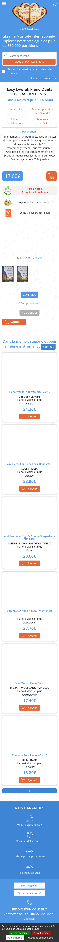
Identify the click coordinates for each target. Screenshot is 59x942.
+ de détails (29, 312)
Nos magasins (29, 885)
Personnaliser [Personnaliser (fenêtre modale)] (15, 937)
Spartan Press (16, 123)
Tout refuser (41, 933)
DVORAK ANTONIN (29, 94)
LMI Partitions (29, 29)
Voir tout (48, 346)
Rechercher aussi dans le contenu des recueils (29, 71)
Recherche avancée (41, 78)
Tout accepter (19, 933)
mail (32, 918)
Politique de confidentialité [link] (39, 937)
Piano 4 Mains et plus (21, 100)
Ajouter (51, 176)
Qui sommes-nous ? (29, 893)
